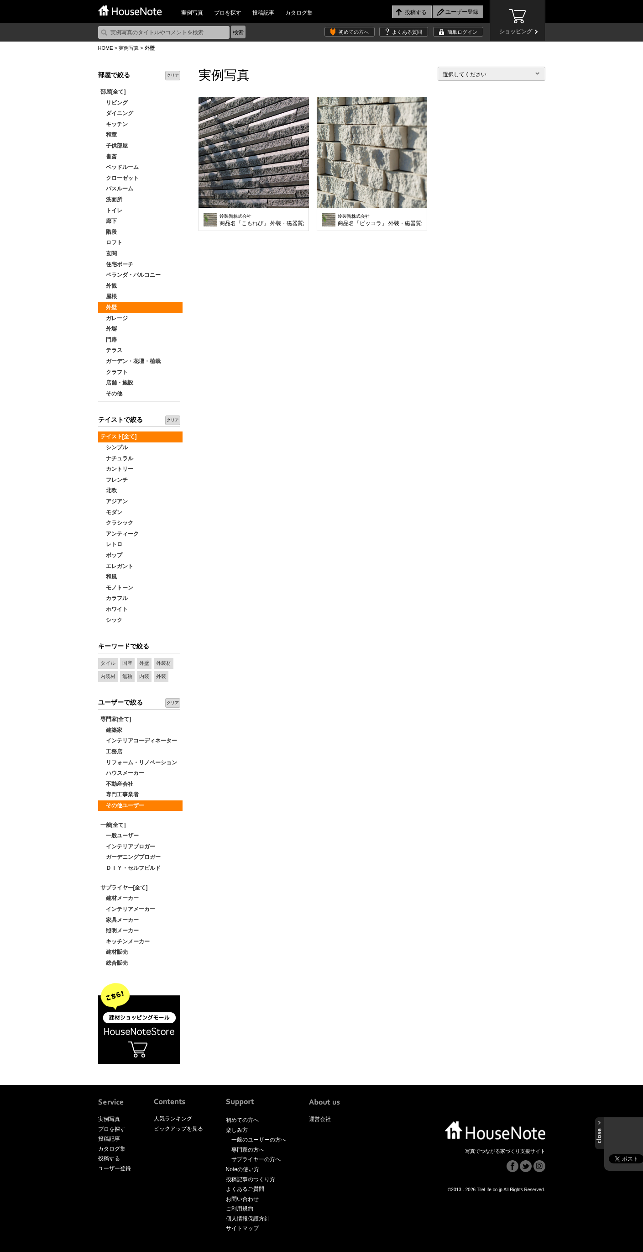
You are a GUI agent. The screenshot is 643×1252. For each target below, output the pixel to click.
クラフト (114, 372)
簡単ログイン (462, 32)
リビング (114, 103)
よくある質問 (407, 32)
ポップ (111, 555)
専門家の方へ (247, 1150)
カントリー (116, 469)
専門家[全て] (115, 719)
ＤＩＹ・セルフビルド (130, 868)
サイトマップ (242, 1228)
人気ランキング (173, 1118)
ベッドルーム (119, 167)
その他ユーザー (122, 805)
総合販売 (114, 963)
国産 (127, 663)
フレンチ (114, 480)
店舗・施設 (116, 382)
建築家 (111, 730)
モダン (111, 512)
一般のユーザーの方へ (258, 1139)
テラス (111, 350)
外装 (161, 676)
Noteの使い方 (242, 1169)
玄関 (108, 253)
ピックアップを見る (178, 1129)
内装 (144, 676)
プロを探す (227, 13)
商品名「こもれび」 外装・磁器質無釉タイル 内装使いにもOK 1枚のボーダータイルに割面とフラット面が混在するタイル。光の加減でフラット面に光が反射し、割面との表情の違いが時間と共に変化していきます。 (262, 220)
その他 (111, 393)
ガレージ (114, 318)
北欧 (108, 490)
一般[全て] (113, 825)
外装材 (163, 663)
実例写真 (192, 13)
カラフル (114, 598)
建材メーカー (119, 898)
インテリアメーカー (127, 909)
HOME (105, 48)
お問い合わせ (242, 1199)
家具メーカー (119, 920)
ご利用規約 (239, 1208)
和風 (108, 576)
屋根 (108, 296)
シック (111, 620)
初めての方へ (354, 32)
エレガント (116, 566)
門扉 (108, 340)
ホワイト (114, 609)
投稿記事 (263, 13)
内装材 (107, 676)
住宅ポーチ (116, 264)
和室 (108, 135)
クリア (173, 75)
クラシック (116, 523)
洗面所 (111, 199)
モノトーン (116, 587)
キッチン (114, 124)
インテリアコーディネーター (138, 740)
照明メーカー (119, 930)
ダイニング (116, 113)
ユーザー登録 (114, 1168)
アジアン (114, 501)
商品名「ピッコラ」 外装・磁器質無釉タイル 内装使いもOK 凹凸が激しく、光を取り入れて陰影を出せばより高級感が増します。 (380, 220)
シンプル (114, 447)
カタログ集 (299, 13)
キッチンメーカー (125, 941)
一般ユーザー (119, 835)
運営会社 (320, 1119)
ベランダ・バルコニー (130, 275)
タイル (107, 663)
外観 (108, 286)
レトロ (111, 544)
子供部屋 (114, 145)
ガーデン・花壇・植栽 (130, 361)
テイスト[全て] (118, 436)
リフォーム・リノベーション (138, 762)
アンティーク (119, 534)
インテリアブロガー (127, 846)
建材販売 (114, 952)
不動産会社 (116, 784)
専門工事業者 (119, 794)
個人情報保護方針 (248, 1218)
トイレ (111, 210)
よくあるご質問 (245, 1189)
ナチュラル (116, 458)
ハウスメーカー (122, 773)
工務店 (111, 751)
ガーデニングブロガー (130, 857)
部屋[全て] (113, 92)
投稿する (109, 1158)
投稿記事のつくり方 (250, 1179)
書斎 (108, 156)
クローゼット (119, 178)
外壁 (108, 307)
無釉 (127, 676)
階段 (108, 232)
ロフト (111, 242)
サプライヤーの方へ (256, 1159)
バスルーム (116, 188)
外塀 (108, 329)
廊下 (108, 221)
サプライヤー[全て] (124, 887)
